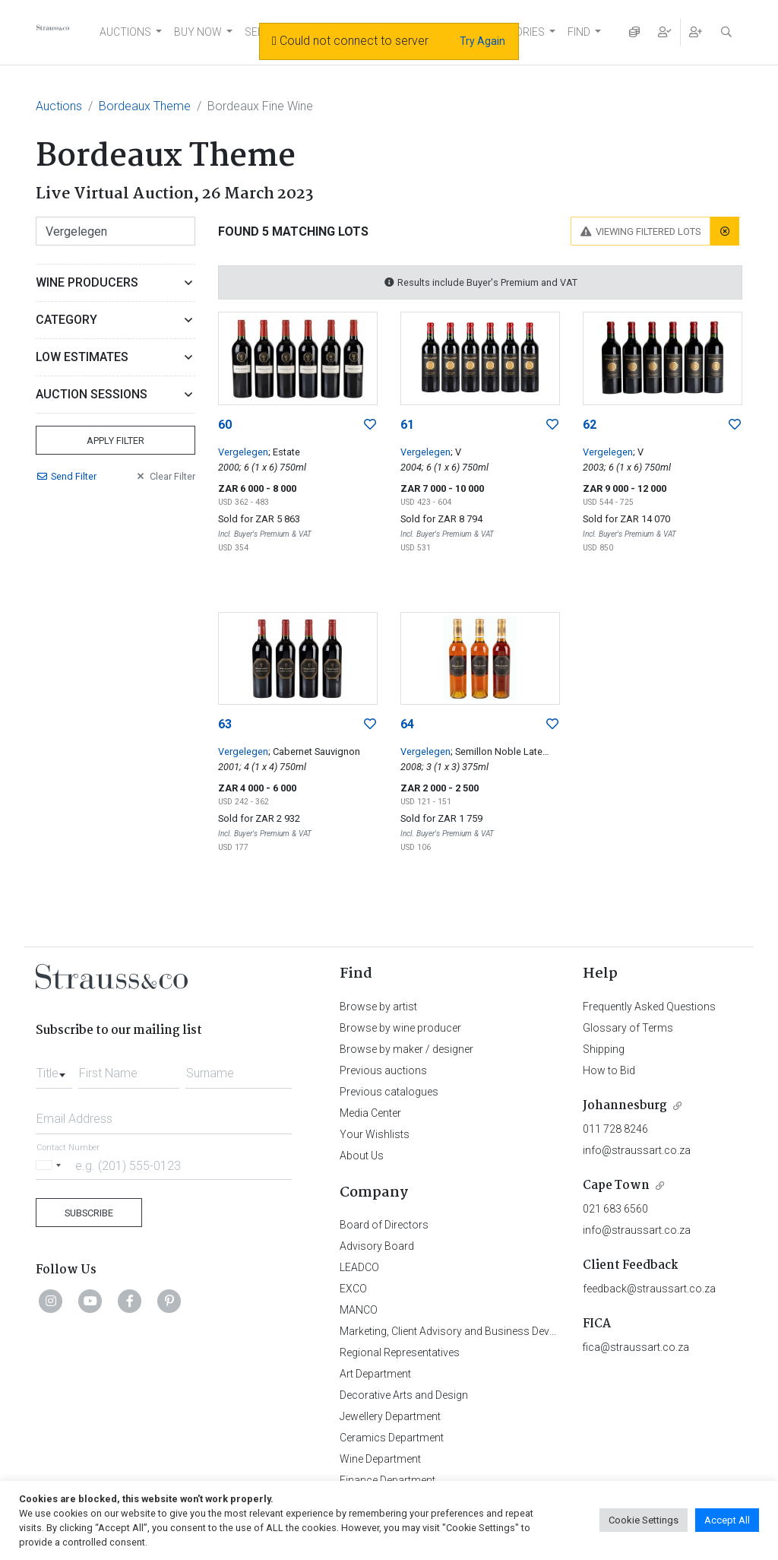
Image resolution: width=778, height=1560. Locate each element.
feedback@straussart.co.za (649, 1289)
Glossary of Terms (628, 1028)
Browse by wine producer (400, 1028)
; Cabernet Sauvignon (314, 751)
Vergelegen (243, 452)
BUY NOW (198, 32)
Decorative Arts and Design (404, 1395)
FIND (579, 32)
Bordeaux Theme (145, 106)
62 (589, 424)
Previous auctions (383, 1070)
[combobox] (54, 1069)
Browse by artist (378, 1006)
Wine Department (380, 1459)
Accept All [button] (727, 1520)
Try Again (482, 41)
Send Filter (66, 476)
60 (225, 424)
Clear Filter (164, 476)
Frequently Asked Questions (649, 1006)
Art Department (375, 1374)
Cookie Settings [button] (643, 1520)
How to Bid (609, 1070)
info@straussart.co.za (637, 1150)
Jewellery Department (390, 1416)
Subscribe (89, 1213)
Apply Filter (115, 440)
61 (407, 424)
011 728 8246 (615, 1129)
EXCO (353, 1289)
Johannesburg (625, 1105)
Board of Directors (384, 1225)
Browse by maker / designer (406, 1049)
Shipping (604, 1049)
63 (225, 724)
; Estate (284, 452)
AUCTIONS (125, 32)
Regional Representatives (400, 1352)
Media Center (370, 1113)
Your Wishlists (375, 1134)
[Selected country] (50, 1165)
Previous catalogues (389, 1092)
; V (456, 452)
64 (407, 724)
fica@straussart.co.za (636, 1347)
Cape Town (616, 1185)
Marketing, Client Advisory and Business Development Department (496, 1331)
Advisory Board (377, 1246)
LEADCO (359, 1267)
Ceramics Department (392, 1438)
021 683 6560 (615, 1209)
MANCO (359, 1310)
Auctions (59, 106)
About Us (362, 1155)
